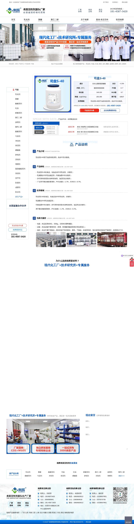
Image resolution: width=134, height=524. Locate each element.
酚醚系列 (51, 472)
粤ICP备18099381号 (76, 522)
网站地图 (124, 2)
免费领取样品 (17, 230)
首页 (16, 64)
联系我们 (115, 2)
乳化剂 (88, 64)
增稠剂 (109, 476)
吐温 (96, 64)
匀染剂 (39, 476)
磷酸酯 (74, 476)
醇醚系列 (86, 472)
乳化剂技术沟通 (17, 225)
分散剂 (124, 64)
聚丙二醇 (118, 64)
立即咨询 (116, 452)
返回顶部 (128, 522)
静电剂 (86, 476)
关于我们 (106, 2)
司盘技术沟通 (89, 110)
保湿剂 (63, 476)
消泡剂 (98, 476)
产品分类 (27, 64)
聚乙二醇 (102, 64)
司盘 (32, 64)
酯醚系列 (28, 476)
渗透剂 (112, 64)
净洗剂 (51, 476)
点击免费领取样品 (110, 110)
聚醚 (107, 64)
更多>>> (122, 476)
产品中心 (21, 64)
